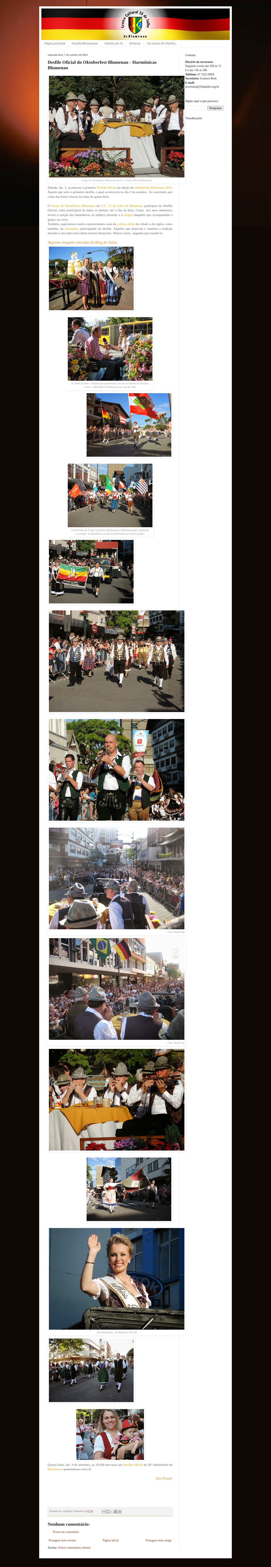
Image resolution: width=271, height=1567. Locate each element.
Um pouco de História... (162, 43)
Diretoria (134, 43)
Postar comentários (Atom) (74, 1547)
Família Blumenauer (85, 43)
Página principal (54, 43)
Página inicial (111, 1540)
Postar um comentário (66, 1532)
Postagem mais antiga (158, 1540)
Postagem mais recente (62, 1540)
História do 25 (114, 43)
